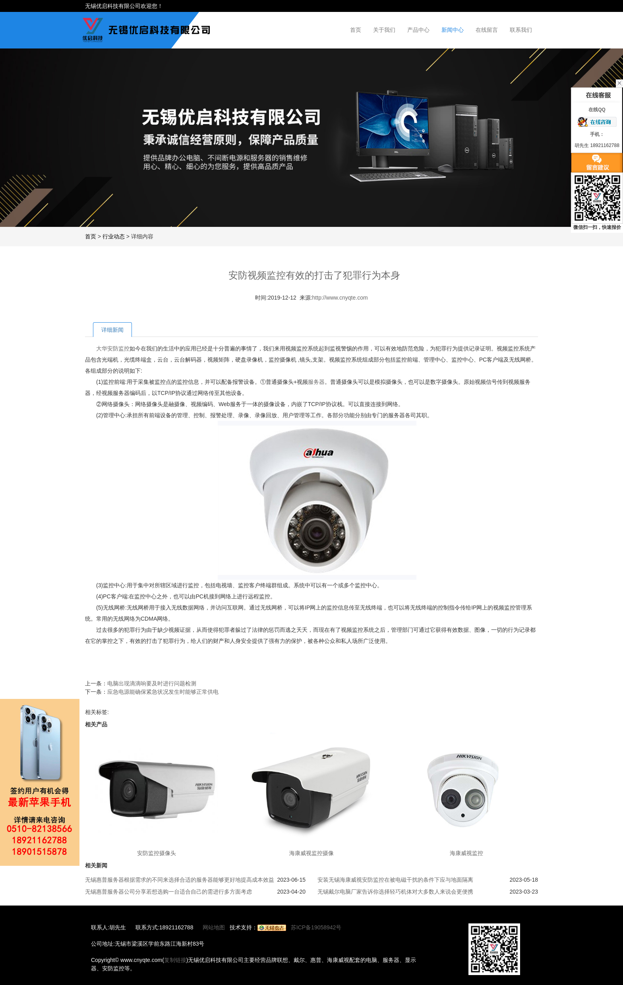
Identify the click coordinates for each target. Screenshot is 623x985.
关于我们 (384, 30)
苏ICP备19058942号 (316, 927)
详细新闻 (112, 330)
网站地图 (214, 927)
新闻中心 (452, 30)
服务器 (316, 382)
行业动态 (114, 236)
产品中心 (418, 30)
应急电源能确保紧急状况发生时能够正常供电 (163, 692)
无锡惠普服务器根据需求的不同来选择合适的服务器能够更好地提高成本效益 (179, 880)
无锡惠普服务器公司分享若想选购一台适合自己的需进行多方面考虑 (168, 891)
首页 (355, 30)
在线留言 (487, 30)
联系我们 (521, 30)
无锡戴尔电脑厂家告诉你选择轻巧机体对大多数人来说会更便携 (395, 891)
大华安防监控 (113, 348)
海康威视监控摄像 (311, 853)
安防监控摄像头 (156, 853)
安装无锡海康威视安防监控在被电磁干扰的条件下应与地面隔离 (395, 880)
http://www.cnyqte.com (340, 297)
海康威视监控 (466, 853)
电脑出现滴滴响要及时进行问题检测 (151, 683)
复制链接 (175, 960)
